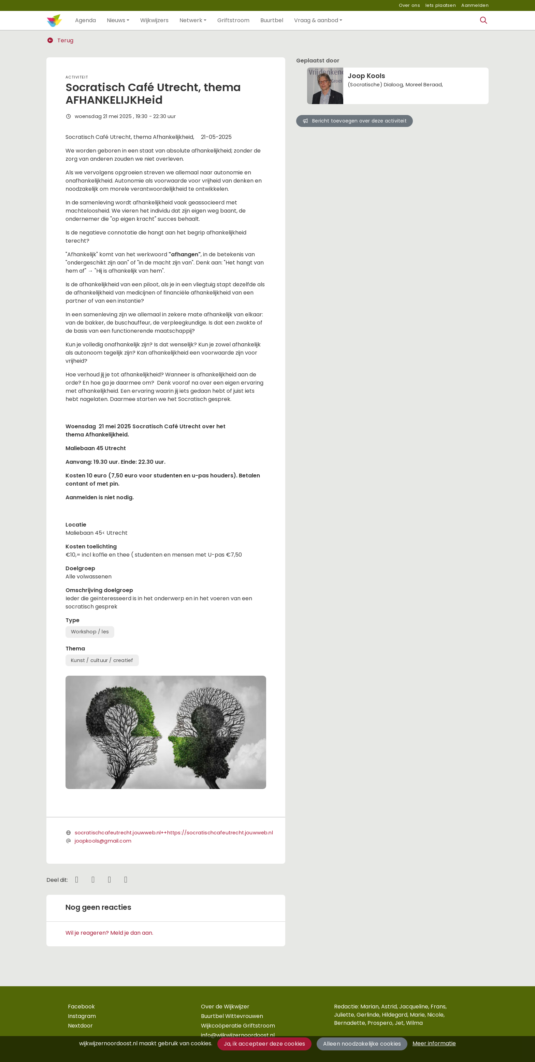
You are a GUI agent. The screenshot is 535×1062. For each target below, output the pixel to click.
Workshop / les (90, 631)
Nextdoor (80, 1026)
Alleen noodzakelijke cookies (362, 1044)
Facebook (81, 1006)
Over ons (409, 5)
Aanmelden (475, 5)
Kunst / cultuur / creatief (102, 660)
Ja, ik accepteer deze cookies (264, 1044)
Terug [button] (60, 40)
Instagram (82, 1016)
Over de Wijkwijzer (225, 1006)
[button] (85, 20)
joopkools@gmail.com (103, 840)
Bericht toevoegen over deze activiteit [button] (354, 120)
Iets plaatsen (440, 5)
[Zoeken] (483, 20)
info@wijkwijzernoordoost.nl (238, 1035)
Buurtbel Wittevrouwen (232, 1016)
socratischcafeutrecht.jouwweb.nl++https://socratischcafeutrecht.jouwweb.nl (174, 832)
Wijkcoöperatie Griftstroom (238, 1026)
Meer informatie (434, 1043)
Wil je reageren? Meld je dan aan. (109, 933)
